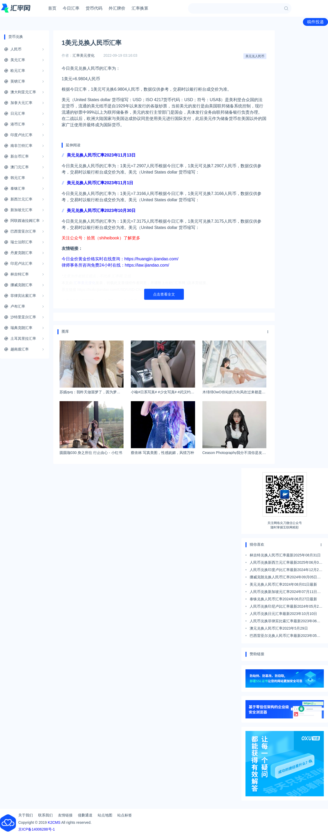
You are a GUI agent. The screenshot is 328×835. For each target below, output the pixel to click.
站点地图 (105, 815)
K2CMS (54, 822)
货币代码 (94, 8)
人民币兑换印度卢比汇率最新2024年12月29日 (285, 570)
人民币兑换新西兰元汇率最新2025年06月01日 (285, 563)
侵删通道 (85, 815)
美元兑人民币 (254, 56)
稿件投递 (315, 22)
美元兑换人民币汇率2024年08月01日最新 (283, 584)
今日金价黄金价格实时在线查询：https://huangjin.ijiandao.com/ (120, 259)
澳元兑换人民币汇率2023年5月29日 (279, 628)
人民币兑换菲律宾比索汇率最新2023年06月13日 (285, 622)
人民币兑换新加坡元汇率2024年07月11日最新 (285, 592)
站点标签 (124, 815)
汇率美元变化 (84, 55)
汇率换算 (140, 8)
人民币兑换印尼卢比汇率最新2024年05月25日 (285, 607)
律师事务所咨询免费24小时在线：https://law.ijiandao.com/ (115, 265)
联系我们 (45, 815)
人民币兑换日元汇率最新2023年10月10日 (283, 614)
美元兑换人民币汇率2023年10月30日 (101, 210)
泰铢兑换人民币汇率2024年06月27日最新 (283, 599)
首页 (52, 8)
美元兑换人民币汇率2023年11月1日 (100, 183)
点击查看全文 (164, 294)
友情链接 (65, 815)
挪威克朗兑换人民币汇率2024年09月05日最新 (285, 578)
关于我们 (25, 815)
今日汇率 (71, 8)
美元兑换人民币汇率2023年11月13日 (101, 155)
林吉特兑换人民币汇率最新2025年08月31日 (285, 555)
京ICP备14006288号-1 (36, 829)
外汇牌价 (117, 8)
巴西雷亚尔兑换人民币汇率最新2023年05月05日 (285, 636)
